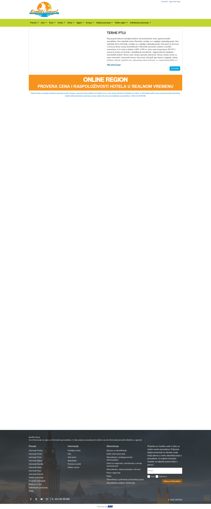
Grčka (71, 22)
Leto (44, 22)
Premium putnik (74, 464)
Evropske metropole (37, 481)
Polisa (109, 476)
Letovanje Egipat (35, 461)
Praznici (34, 22)
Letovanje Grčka (35, 454)
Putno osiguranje (113, 473)
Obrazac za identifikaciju (117, 451)
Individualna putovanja (140, 22)
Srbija (31, 491)
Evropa (90, 22)
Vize (69, 454)
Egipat (80, 22)
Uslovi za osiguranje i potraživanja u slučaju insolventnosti (124, 464)
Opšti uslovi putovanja (116, 454)
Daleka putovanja (104, 22)
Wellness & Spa (35, 484)
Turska (62, 22)
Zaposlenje (72, 461)
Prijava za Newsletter (172, 481)
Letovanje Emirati (36, 474)
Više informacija (113, 65)
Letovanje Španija (36, 464)
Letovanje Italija (35, 467)
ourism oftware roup (111, 506)
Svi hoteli (175, 68)
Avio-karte (72, 457)
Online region (121, 22)
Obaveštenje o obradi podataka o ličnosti (123, 469)
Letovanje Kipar (35, 471)
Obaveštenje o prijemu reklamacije (121, 483)
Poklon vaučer (73, 467)
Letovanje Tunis (35, 457)
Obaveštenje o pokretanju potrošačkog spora (125, 480)
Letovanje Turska (36, 451)
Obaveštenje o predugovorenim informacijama (120, 458)
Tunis (52, 22)
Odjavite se (163, 476)
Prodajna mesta (74, 451)
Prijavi (153, 476)
